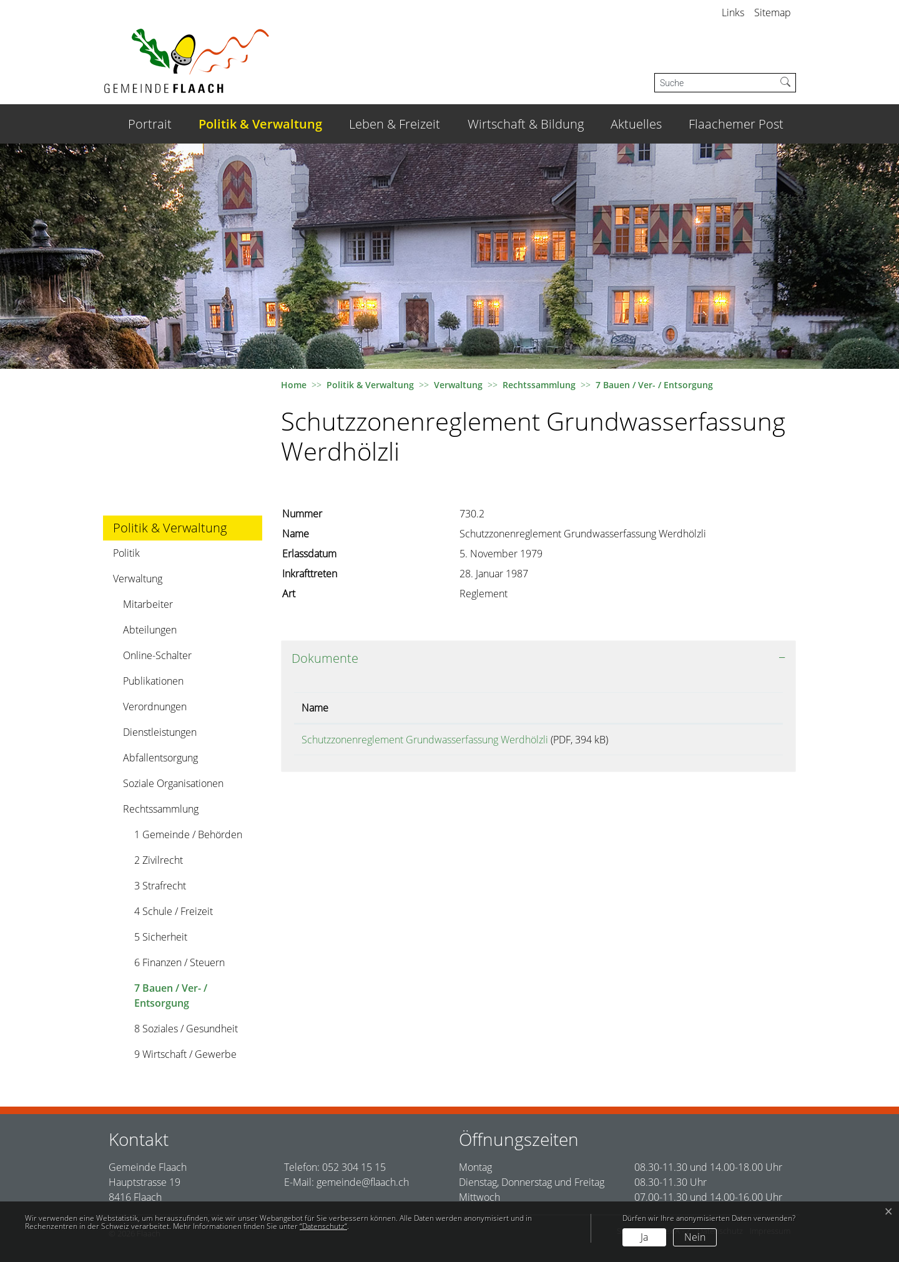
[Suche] (715, 82)
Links (733, 12)
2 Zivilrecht (158, 860)
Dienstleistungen (160, 732)
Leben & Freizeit (394, 123)
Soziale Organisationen (173, 783)
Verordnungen (155, 706)
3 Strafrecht (160, 886)
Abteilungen (150, 630)
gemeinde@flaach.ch (363, 1182)
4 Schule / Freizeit (173, 911)
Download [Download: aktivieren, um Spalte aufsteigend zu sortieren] (730, 708)
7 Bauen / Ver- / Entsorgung (170, 998)
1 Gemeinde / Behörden (188, 834)
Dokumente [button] (325, 658)
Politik (126, 553)
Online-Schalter (157, 655)
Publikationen (153, 681)
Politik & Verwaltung (260, 123)
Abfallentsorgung (160, 758)
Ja (644, 1237)
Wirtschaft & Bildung (526, 123)
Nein (694, 1237)
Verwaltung (137, 578)
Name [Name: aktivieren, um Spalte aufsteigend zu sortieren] (315, 708)
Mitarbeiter (148, 604)
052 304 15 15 (354, 1167)
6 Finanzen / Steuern (179, 962)
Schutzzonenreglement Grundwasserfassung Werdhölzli (425, 739)
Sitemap (772, 12)
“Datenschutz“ (323, 1226)
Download (741, 742)
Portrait (150, 123)
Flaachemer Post (736, 123)
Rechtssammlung (161, 809)
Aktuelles (636, 123)
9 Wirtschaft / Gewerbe (185, 1054)
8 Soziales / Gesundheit (186, 1028)
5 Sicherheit (160, 937)
